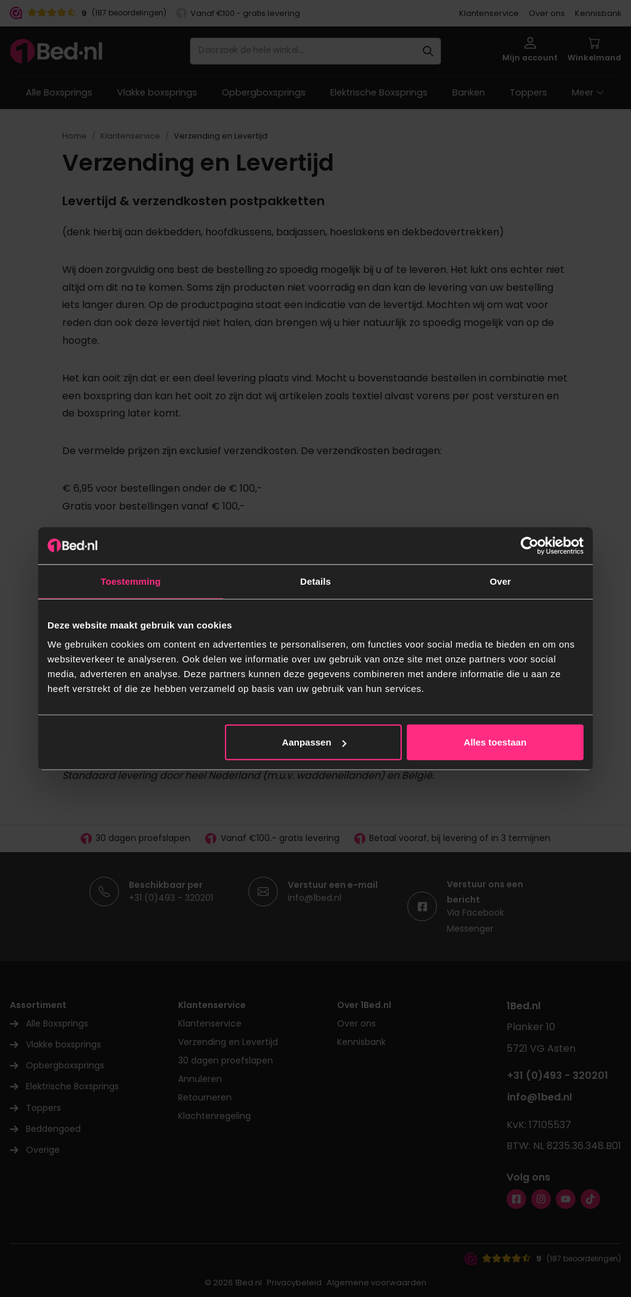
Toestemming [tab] (130, 580)
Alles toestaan (495, 742)
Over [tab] (500, 580)
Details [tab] (315, 580)
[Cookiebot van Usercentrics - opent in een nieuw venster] (530, 545)
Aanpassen (314, 742)
